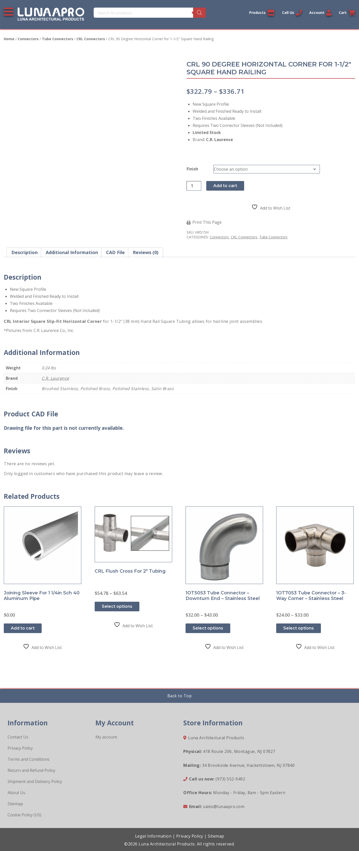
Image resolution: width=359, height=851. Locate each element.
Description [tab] (24, 252)
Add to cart (225, 185)
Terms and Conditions (28, 759)
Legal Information (153, 836)
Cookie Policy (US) (24, 815)
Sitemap (15, 804)
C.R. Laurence (55, 378)
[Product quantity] (194, 186)
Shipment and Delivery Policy (35, 781)
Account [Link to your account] (320, 13)
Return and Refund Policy (31, 770)
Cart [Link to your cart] (347, 13)
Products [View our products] (262, 13)
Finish (192, 169)
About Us (16, 792)
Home (9, 38)
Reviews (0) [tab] (145, 252)
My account (106, 737)
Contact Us (18, 737)
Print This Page (207, 222)
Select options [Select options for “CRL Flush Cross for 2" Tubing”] (117, 606)
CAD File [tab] (115, 252)
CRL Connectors (90, 38)
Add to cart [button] (23, 628)
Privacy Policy (20, 748)
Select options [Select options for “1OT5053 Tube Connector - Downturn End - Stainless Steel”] (208, 628)
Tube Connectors (57, 38)
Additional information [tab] (72, 252)
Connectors (28, 38)
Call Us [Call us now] (292, 13)
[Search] (199, 13)
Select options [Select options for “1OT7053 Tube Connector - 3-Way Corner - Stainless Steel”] (298, 628)
